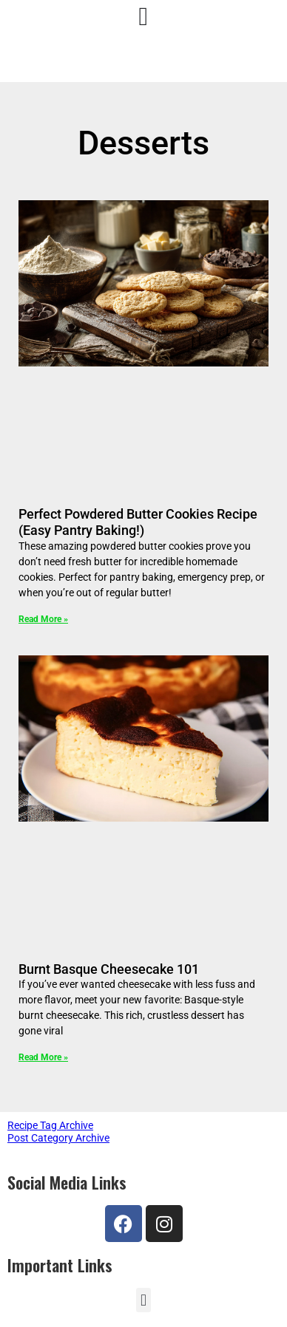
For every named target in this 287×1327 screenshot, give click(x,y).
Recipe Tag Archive (50, 1125)
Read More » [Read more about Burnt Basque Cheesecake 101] (43, 1057)
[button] (143, 1300)
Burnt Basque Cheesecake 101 (108, 969)
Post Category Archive (58, 1138)
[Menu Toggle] (144, 17)
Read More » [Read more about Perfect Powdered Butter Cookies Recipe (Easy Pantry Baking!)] (43, 619)
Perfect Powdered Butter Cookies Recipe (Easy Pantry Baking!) (137, 522)
